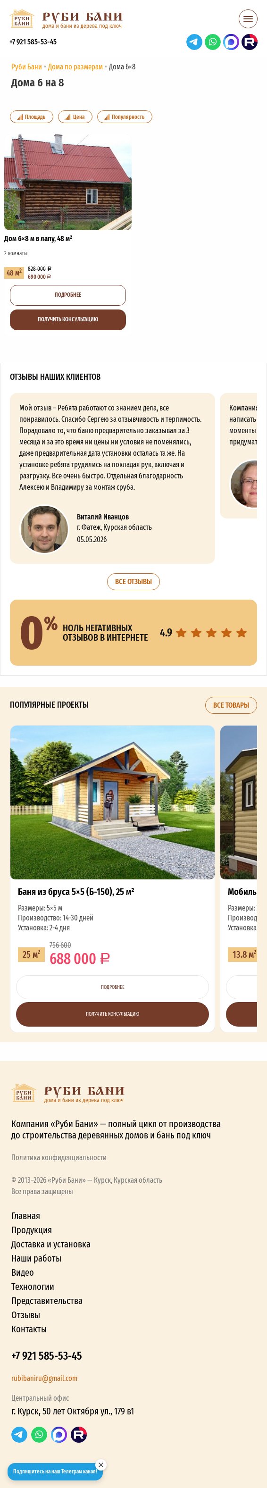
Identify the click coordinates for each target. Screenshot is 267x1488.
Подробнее (68, 295)
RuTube (250, 42)
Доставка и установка (51, 1244)
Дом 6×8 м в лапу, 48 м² (68, 235)
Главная (25, 1215)
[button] (248, 21)
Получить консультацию (68, 319)
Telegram (194, 42)
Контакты (29, 1329)
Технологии (32, 1286)
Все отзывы (133, 581)
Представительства (47, 1300)
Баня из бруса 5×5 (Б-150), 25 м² (112, 879)
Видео (22, 1272)
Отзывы (25, 1315)
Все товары (231, 705)
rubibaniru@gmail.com (44, 1378)
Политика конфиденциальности (59, 1157)
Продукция (31, 1230)
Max (231, 42)
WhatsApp (213, 42)
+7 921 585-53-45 (33, 41)
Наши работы (36, 1258)
